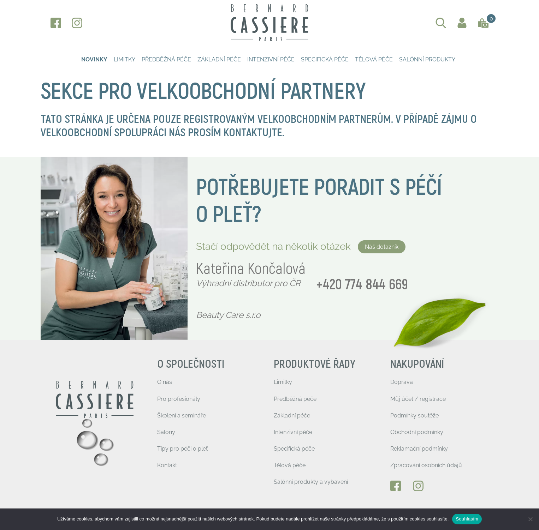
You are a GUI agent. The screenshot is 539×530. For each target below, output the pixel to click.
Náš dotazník (381, 246)
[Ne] (530, 519)
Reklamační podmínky (419, 448)
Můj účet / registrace (418, 399)
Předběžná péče (166, 59)
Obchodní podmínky (416, 432)
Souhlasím (467, 519)
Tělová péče (374, 59)
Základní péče (219, 59)
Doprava (401, 382)
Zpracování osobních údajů (426, 465)
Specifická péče (325, 59)
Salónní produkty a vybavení (311, 481)
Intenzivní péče (271, 59)
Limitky (124, 59)
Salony (166, 432)
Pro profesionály (178, 399)
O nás (164, 382)
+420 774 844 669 (362, 285)
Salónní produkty (427, 59)
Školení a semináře (181, 415)
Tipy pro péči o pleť (182, 448)
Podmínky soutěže (414, 415)
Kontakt (167, 465)
